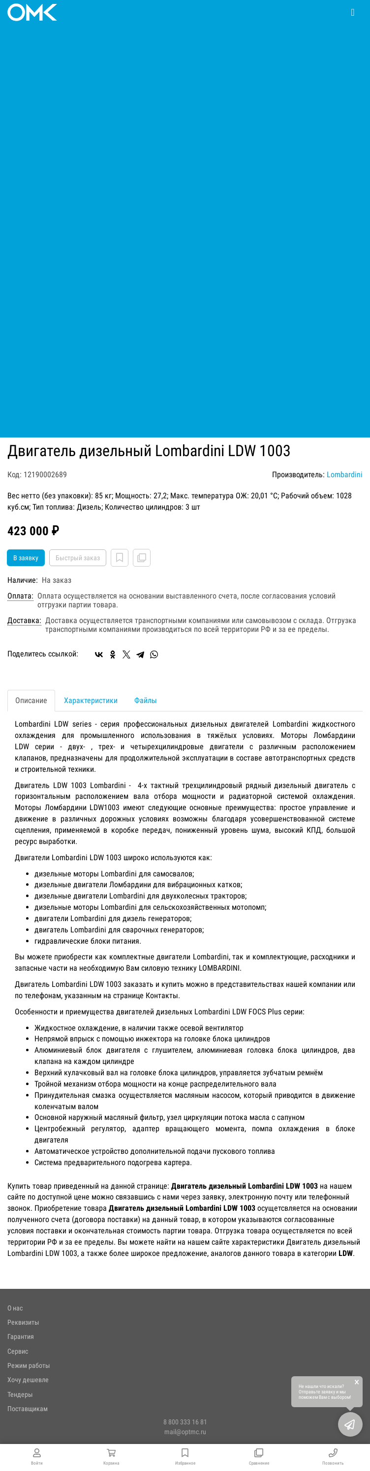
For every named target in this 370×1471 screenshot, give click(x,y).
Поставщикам (27, 1409)
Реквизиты (23, 1322)
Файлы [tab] (145, 700)
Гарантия (20, 1336)
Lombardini (345, 474)
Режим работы (28, 1365)
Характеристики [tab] (91, 700)
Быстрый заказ (78, 558)
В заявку (25, 558)
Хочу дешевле (28, 1380)
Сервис (17, 1351)
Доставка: (24, 620)
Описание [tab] (31, 700)
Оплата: (20, 596)
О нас (15, 1308)
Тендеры (20, 1394)
